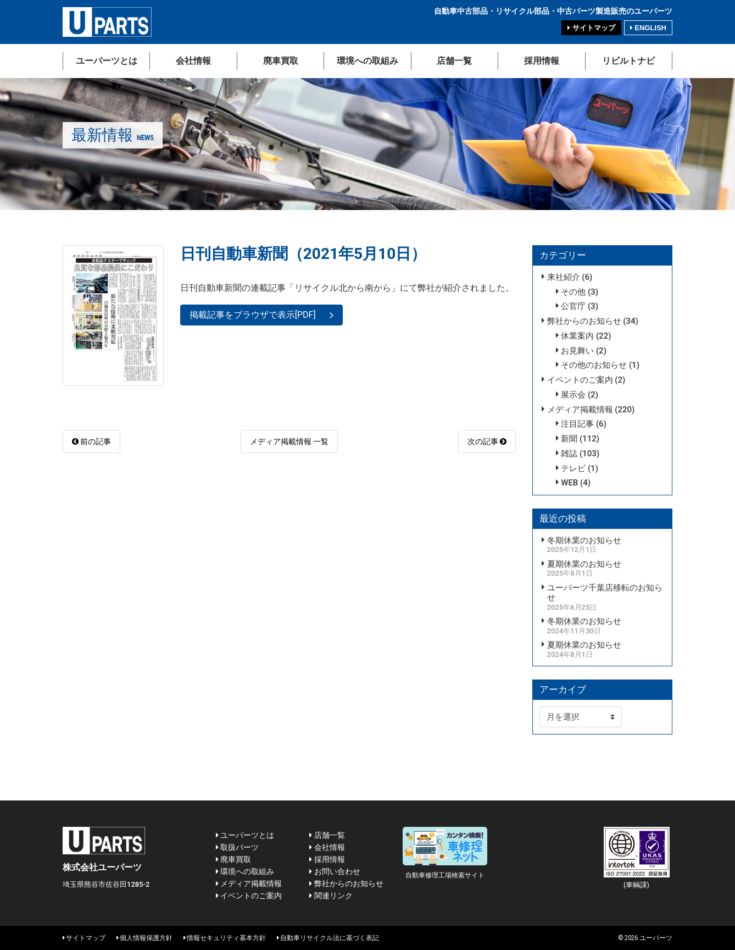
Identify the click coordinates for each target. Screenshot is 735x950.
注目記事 (577, 424)
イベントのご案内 (580, 380)
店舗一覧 (454, 60)
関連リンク (330, 895)
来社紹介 (563, 277)
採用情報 (541, 60)
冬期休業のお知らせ (584, 540)
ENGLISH (648, 28)
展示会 (573, 395)
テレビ (573, 468)
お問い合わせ (334, 871)
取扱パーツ (237, 847)
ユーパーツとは (106, 60)
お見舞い (577, 351)
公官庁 (573, 306)
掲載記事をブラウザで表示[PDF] (253, 315)
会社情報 (193, 60)
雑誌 (569, 454)
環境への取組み (367, 60)
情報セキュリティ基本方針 (224, 938)
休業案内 (577, 336)
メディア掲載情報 (580, 410)
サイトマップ (591, 28)
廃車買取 (280, 60)
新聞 (569, 439)
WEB (569, 483)
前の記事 (91, 441)
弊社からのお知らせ (584, 321)
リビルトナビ (628, 60)
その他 (573, 292)
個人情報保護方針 (144, 938)
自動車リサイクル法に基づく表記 (328, 938)
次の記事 (486, 441)
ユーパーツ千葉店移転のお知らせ (604, 593)
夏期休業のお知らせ (584, 564)
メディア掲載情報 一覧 (289, 441)
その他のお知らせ (594, 365)
